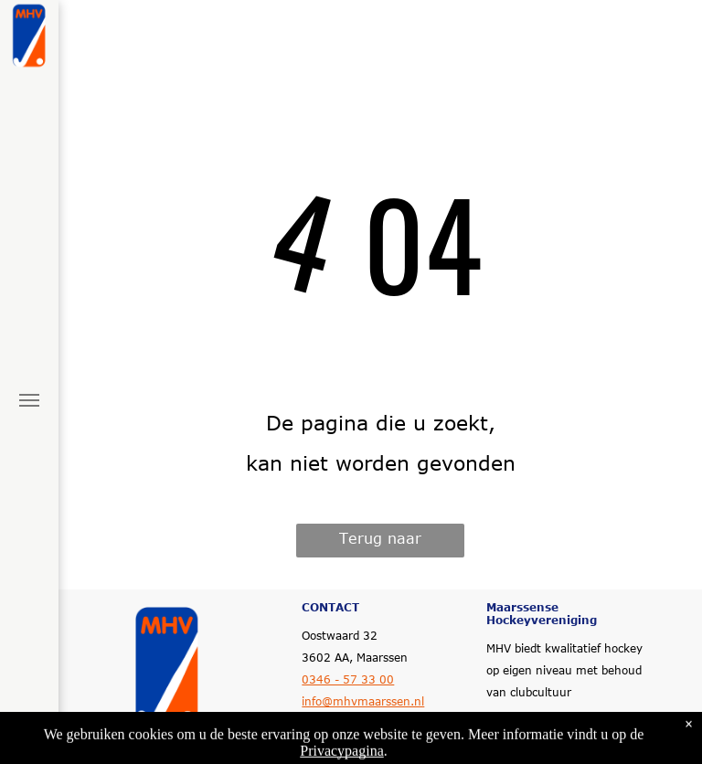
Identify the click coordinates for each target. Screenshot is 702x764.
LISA (600, 751)
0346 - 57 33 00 (348, 679)
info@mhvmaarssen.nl (363, 701)
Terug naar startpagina (380, 543)
